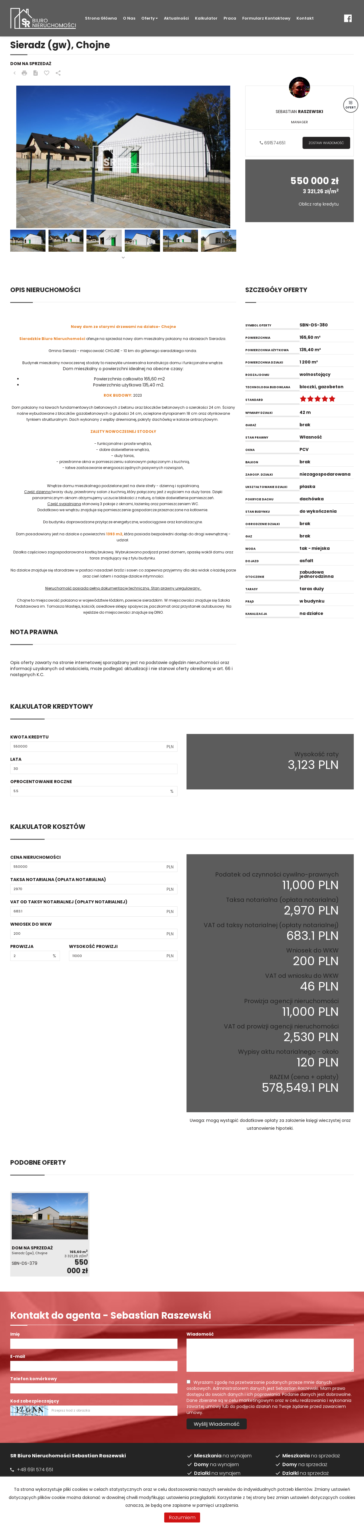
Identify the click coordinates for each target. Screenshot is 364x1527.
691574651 (272, 143)
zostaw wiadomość (326, 142)
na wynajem (223, 1456)
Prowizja (21, 946)
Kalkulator (206, 18)
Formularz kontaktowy (266, 18)
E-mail (17, 1356)
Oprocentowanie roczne (41, 782)
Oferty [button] (149, 18)
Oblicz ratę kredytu (319, 204)
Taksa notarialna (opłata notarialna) (58, 880)
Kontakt (305, 18)
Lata (15, 759)
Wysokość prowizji (93, 946)
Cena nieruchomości (35, 857)
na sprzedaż (311, 1456)
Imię (15, 1334)
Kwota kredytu (29, 737)
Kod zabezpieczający (34, 1401)
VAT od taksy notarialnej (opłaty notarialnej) (68, 902)
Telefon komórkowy (33, 1379)
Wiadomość (200, 1334)
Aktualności (176, 18)
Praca (230, 18)
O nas (129, 18)
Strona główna (101, 18)
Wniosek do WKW (31, 924)
